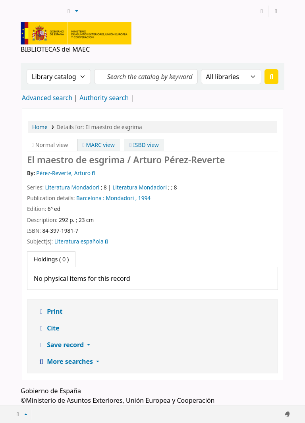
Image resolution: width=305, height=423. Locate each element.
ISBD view (144, 145)
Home (40, 127)
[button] (71, 11)
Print (49, 311)
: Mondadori (118, 198)
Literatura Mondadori (72, 187)
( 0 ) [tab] (51, 259)
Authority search (104, 97)
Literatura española (79, 241)
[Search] (271, 76)
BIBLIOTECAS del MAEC (42, 11)
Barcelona (89, 198)
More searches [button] (66, 361)
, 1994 (143, 198)
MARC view (99, 145)
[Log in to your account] (261, 11)
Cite (48, 328)
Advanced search (47, 97)
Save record (61, 344)
